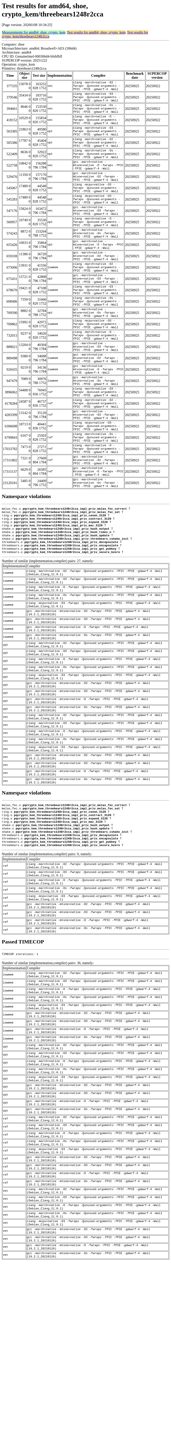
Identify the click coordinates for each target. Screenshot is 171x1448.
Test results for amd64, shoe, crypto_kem (96, 32)
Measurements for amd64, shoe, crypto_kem (33, 32)
